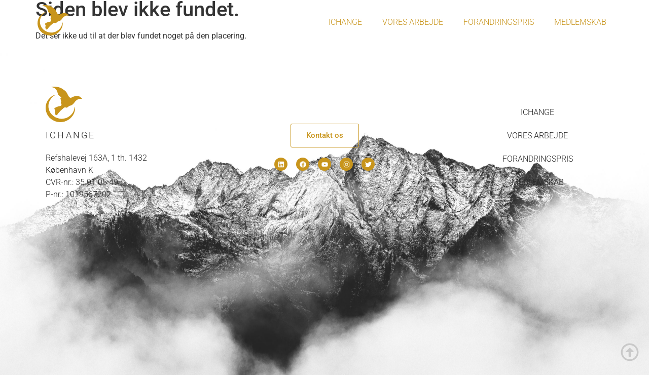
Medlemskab (580, 22)
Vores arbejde (412, 22)
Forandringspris (498, 22)
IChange (345, 22)
